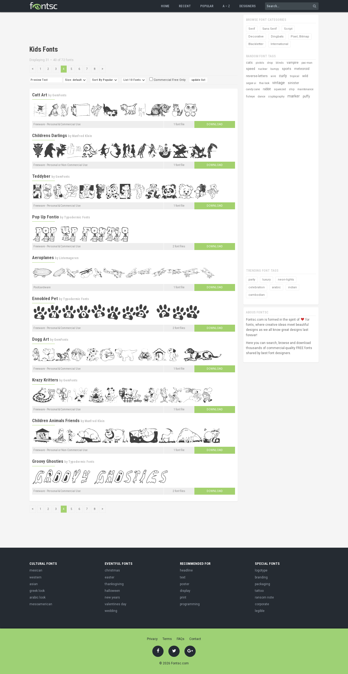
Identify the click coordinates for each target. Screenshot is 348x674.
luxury (266, 279)
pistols (260, 62)
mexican (35, 570)
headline (186, 570)
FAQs (180, 639)
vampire (292, 63)
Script (288, 29)
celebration (256, 287)
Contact (195, 639)
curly (283, 76)
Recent (185, 6)
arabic (276, 287)
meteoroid (301, 69)
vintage (278, 83)
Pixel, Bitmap (300, 36)
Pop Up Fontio (45, 216)
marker (294, 96)
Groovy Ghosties (47, 461)
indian (292, 287)
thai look (264, 83)
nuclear (262, 68)
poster (184, 584)
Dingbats (277, 36)
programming (190, 604)
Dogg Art (40, 339)
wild (305, 76)
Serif (251, 29)
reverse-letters (257, 76)
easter (109, 577)
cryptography (276, 96)
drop (270, 62)
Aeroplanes (43, 257)
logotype (261, 570)
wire (273, 76)
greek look (37, 591)
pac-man (306, 62)
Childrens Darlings (49, 135)
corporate (262, 604)
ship (291, 89)
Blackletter (255, 44)
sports (286, 69)
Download (215, 124)
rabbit (267, 89)
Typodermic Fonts (77, 217)
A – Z (226, 6)
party (251, 279)
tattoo (259, 591)
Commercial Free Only (167, 80)
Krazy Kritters (45, 380)
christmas (112, 570)
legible (259, 611)
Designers (247, 6)
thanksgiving (114, 584)
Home (165, 6)
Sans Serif (269, 29)
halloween (112, 591)
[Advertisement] (126, 29)
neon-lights (286, 279)
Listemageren (68, 258)
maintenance (305, 89)
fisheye (250, 96)
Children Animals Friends (56, 420)
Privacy (152, 639)
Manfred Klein (82, 136)
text (183, 577)
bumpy (274, 68)
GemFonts (59, 95)
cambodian (256, 295)
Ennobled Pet (45, 298)
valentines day (115, 604)
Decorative (256, 36)
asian (33, 584)
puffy (306, 96)
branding (261, 577)
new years (112, 597)
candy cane (253, 89)
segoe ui (251, 83)
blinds (280, 62)
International (279, 44)
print (183, 597)
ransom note (264, 597)
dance (261, 96)
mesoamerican (40, 604)
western (35, 577)
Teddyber (41, 176)
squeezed (280, 89)
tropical (294, 76)
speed (250, 69)
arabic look (37, 597)
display (185, 591)
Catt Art (39, 94)
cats (249, 63)
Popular (206, 6)
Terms (167, 639)
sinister (293, 83)
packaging (262, 584)
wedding (111, 611)
